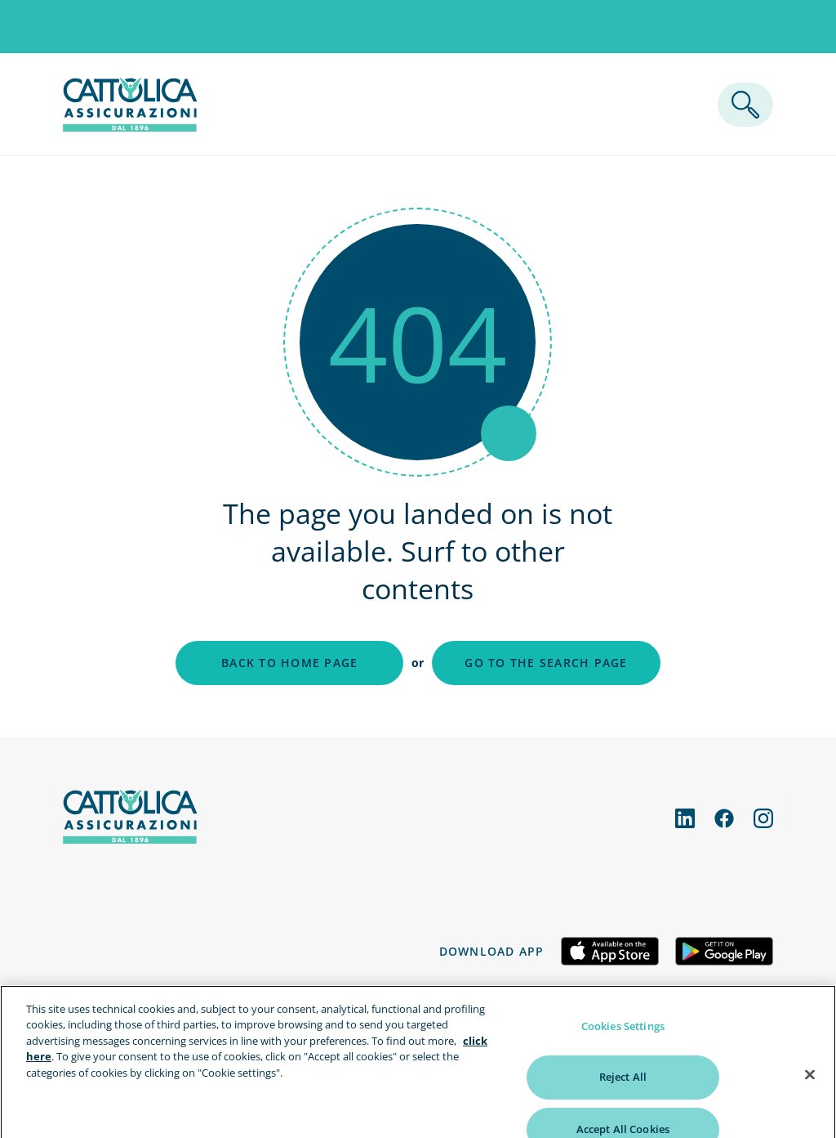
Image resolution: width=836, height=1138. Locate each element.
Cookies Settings (623, 1044)
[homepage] (130, 127)
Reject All (623, 1095)
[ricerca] (745, 105)
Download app (492, 951)
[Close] (810, 1093)
